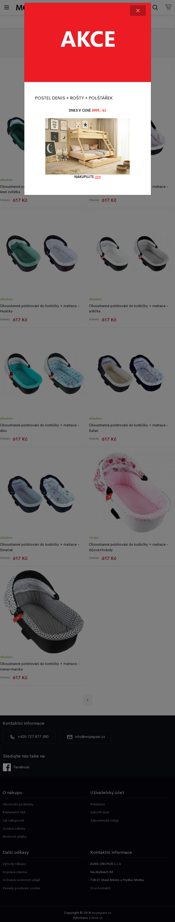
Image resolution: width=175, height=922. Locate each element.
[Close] (138, 10)
